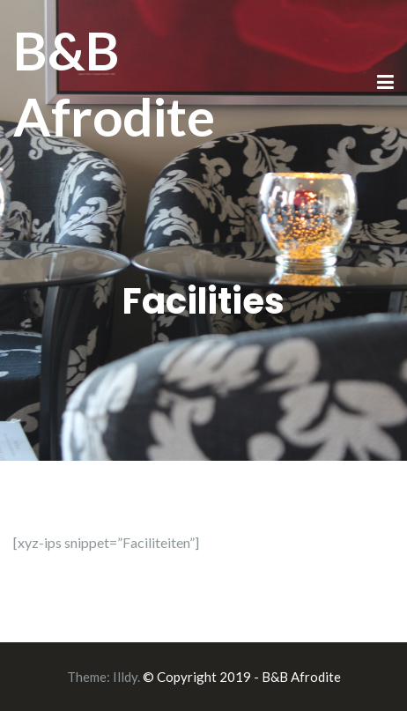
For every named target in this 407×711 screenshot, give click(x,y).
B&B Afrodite (114, 83)
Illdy (125, 677)
